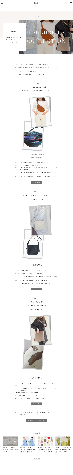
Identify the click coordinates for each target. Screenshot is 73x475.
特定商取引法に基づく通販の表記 (56, 472)
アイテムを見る (36, 182)
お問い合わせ (67, 472)
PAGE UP (70, 451)
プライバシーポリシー (42, 472)
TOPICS (36, 16)
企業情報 (34, 472)
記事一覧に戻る (36, 462)
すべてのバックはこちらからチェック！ (36, 420)
